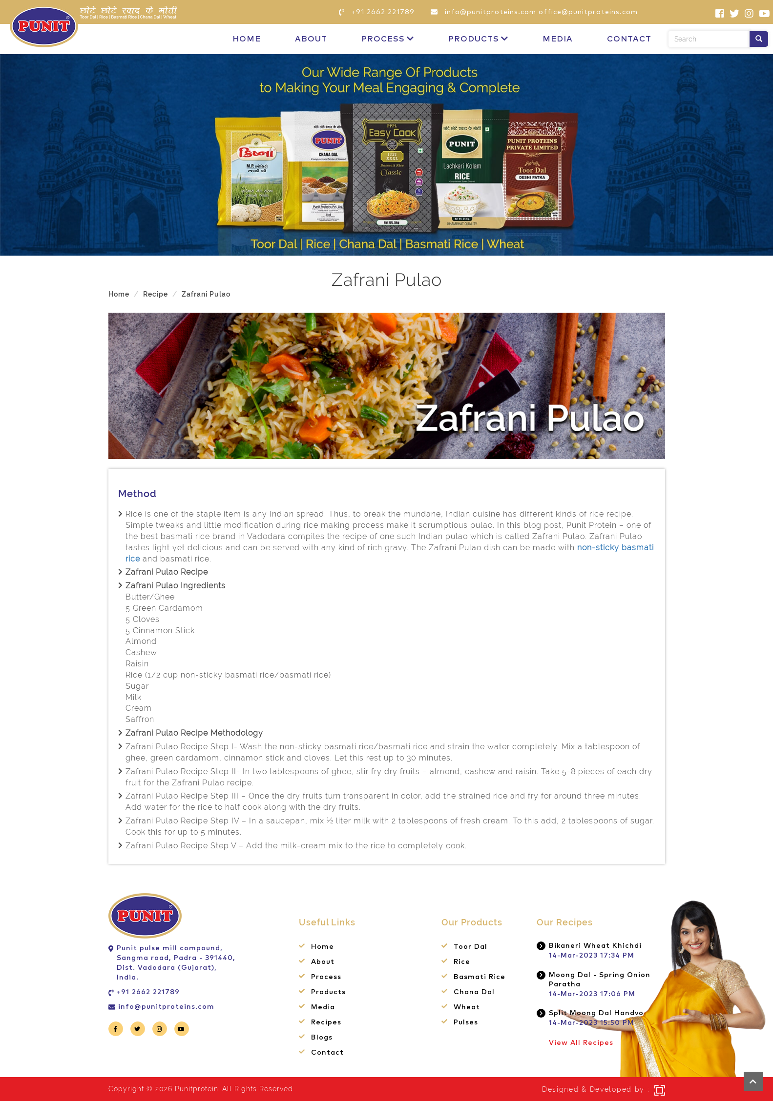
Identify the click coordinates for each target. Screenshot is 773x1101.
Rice (462, 962)
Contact (629, 39)
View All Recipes (581, 1043)
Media (558, 39)
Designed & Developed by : (595, 1089)
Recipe (155, 294)
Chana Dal (474, 992)
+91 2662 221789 (148, 992)
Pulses (466, 1022)
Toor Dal (470, 946)
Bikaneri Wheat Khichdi (595, 945)
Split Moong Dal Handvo (596, 1013)
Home (246, 39)
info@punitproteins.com (166, 1006)
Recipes (326, 1022)
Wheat (467, 1007)
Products (478, 39)
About (311, 39)
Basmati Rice (479, 977)
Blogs (322, 1037)
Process (387, 39)
